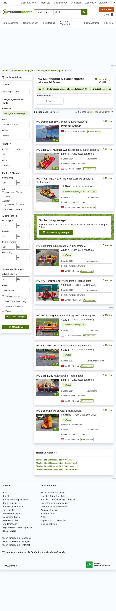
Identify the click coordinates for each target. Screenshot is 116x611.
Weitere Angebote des (34, 552)
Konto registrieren (11, 503)
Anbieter (6, 201)
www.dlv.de (11, 565)
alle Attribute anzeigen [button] (16, 316)
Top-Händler (8, 510)
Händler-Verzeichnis (12, 513)
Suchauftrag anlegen (102, 80)
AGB (43, 517)
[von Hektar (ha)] (8, 257)
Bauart (5, 285)
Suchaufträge (60, 2)
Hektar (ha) (7, 252)
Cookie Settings (49, 524)
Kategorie (6, 108)
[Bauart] (15, 290)
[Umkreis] (22, 154)
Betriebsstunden (9, 242)
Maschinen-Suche (11, 517)
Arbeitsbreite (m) (9, 274)
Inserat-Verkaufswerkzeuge (54, 503)
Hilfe (5, 2)
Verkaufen (106, 9)
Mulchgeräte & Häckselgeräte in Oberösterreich (56, 463)
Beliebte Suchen (10, 520)
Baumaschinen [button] (30, 23)
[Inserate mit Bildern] (3, 209)
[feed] (74, 280)
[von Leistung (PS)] (8, 225)
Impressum (46, 520)
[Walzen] (3, 311)
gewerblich (8, 204)
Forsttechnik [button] (49, 23)
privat (20, 204)
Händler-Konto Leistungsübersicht (58, 499)
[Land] (15, 165)
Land (4, 160)
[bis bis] (22, 182)
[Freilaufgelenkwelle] (3, 296)
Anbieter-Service (49, 510)
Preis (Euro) (7, 178)
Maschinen (16, 327)
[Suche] (15, 91)
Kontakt (6, 496)
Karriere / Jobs (48, 513)
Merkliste (45, 2)
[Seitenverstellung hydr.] (3, 306)
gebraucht (8, 192)
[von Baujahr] (8, 236)
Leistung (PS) (8, 220)
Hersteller (6, 119)
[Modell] (15, 135)
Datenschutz (61, 520)
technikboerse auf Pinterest (16, 545)
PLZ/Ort (5, 149)
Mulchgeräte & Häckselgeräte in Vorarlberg (55, 460)
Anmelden (76, 2)
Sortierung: (80, 112)
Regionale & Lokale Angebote (17, 527)
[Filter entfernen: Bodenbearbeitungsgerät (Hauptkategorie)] (67, 88)
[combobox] (15, 124)
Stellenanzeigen (29, 2)
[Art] (3, 192)
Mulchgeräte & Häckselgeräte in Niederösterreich (57, 469)
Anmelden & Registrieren (15, 499)
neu (19, 192)
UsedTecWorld (9, 524)
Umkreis (19, 149)
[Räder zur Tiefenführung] (3, 301)
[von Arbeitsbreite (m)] (8, 279)
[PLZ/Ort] (8, 154)
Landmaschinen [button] (10, 23)
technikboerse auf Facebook (16, 538)
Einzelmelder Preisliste (52, 492)
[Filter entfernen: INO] (41, 88)
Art (3, 189)
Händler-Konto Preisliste (53, 496)
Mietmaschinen (92, 23)
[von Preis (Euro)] (8, 182)
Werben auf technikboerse (54, 506)
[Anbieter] (3, 204)
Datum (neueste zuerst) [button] (100, 112)
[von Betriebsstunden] (8, 247)
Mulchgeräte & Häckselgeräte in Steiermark (55, 466)
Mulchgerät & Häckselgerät (16, 113)
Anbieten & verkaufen (13, 506)
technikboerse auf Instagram (16, 541)
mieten (6, 196)
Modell (5, 131)
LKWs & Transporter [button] (66, 22)
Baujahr (5, 231)
